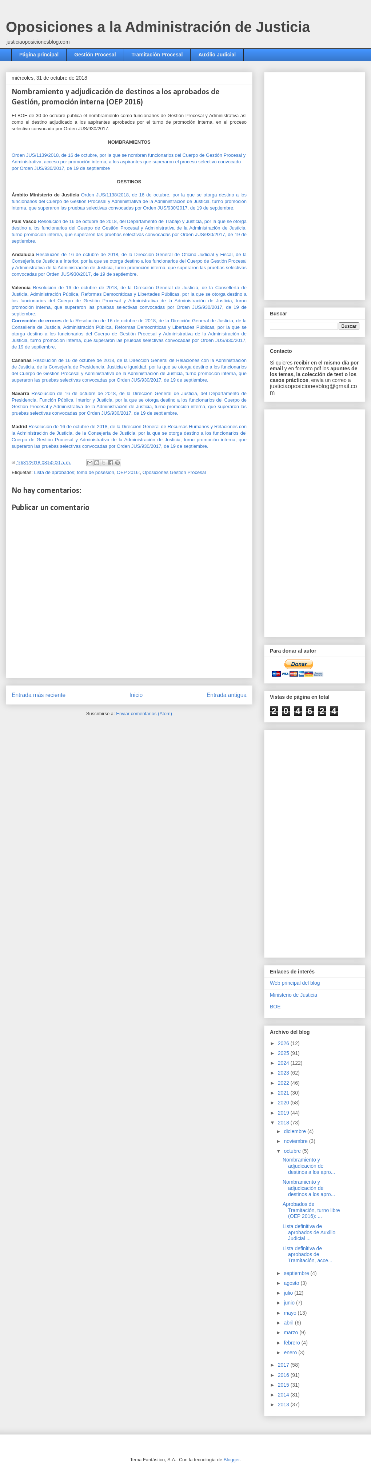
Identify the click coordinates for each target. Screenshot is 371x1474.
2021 (284, 1093)
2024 (284, 1063)
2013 (284, 1404)
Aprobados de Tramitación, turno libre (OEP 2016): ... (311, 1210)
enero (291, 1352)
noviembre (296, 1141)
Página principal (39, 54)
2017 (284, 1365)
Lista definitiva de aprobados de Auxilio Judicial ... (309, 1232)
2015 (284, 1385)
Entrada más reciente (38, 695)
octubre (293, 1151)
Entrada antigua (227, 695)
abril (289, 1323)
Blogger (232, 1459)
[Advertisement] (296, 184)
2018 (284, 1123)
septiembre (297, 1273)
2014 (284, 1395)
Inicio (136, 695)
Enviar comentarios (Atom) (144, 713)
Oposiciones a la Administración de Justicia (158, 27)
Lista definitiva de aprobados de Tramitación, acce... (307, 1255)
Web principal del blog (295, 983)
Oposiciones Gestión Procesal (174, 472)
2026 (284, 1043)
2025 (284, 1053)
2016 (284, 1375)
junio (290, 1303)
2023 (284, 1073)
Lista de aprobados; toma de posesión (74, 472)
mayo (291, 1313)
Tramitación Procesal (157, 54)
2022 (284, 1083)
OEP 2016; (128, 472)
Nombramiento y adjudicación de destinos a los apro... (309, 1166)
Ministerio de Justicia (293, 995)
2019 (284, 1113)
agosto (292, 1283)
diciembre (295, 1131)
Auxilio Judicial (217, 54)
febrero (292, 1343)
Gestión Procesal (95, 54)
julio (289, 1293)
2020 (284, 1103)
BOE (275, 1006)
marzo (291, 1332)
